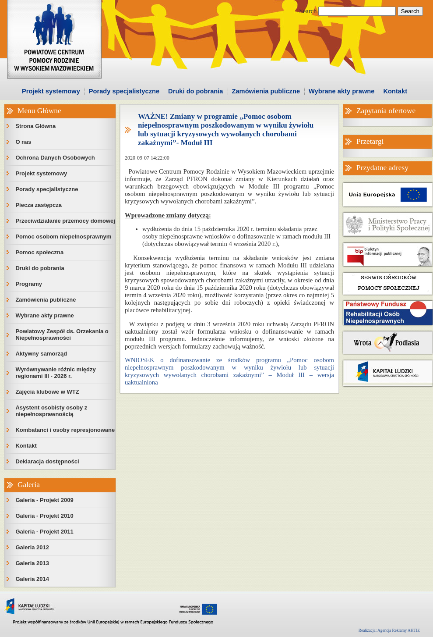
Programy (28, 284)
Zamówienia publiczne (266, 91)
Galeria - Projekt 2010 (44, 515)
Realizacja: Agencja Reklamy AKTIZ (389, 630)
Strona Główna (35, 126)
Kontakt (395, 91)
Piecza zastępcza (38, 205)
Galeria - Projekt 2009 (44, 500)
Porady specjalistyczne (124, 91)
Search (308, 10)
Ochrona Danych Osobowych (55, 157)
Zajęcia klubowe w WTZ (47, 391)
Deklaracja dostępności (47, 461)
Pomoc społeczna (39, 252)
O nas (23, 142)
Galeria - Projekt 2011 (44, 531)
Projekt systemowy (51, 91)
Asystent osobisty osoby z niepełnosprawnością (51, 410)
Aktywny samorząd (41, 353)
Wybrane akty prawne (341, 91)
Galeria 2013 (32, 563)
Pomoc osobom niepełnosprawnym (63, 236)
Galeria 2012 (32, 547)
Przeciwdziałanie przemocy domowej (65, 220)
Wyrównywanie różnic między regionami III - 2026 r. (55, 372)
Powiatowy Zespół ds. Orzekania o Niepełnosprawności (61, 334)
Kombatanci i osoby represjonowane (65, 430)
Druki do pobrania (195, 91)
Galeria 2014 (32, 579)
